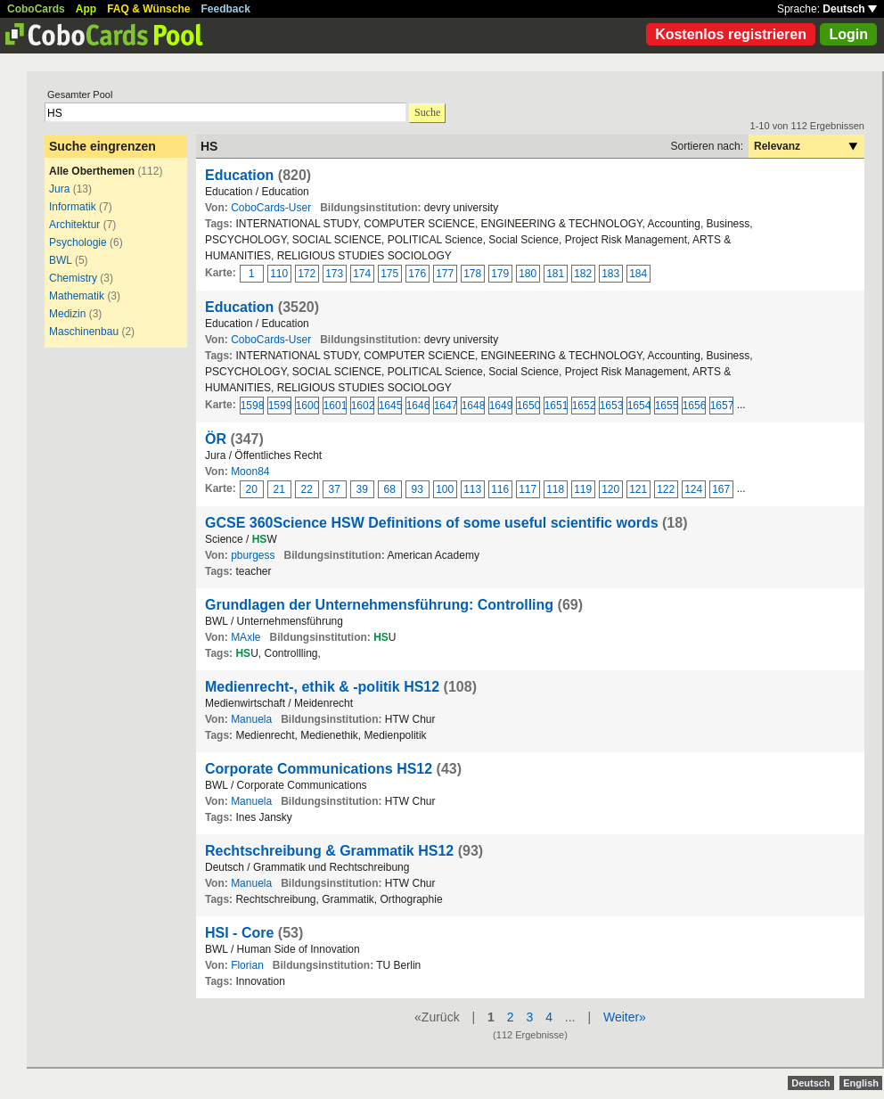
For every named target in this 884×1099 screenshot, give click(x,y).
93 (417, 489)
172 (306, 273)
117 (527, 489)
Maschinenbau (84, 331)
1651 (556, 405)
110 (279, 273)
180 (527, 273)
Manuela (251, 719)
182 (583, 273)
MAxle (245, 637)
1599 (279, 405)
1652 (583, 405)
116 (500, 489)
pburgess (252, 555)
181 (555, 273)
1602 (362, 405)
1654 (639, 405)
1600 (307, 405)
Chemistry (73, 278)
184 (638, 273)
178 (472, 273)
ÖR (215, 439)
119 (583, 489)
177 (445, 273)
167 (721, 489)
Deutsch (850, 9)
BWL (60, 260)
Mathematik (76, 296)
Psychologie (78, 242)
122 (666, 489)
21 (279, 489)
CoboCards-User (271, 207)
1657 (721, 405)
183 (610, 273)
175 (389, 273)
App (86, 9)
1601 (335, 405)
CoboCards (36, 9)
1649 (500, 405)
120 (610, 489)
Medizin (67, 314)
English (861, 1083)
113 (472, 489)
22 (307, 489)
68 (390, 489)
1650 (528, 405)
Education (239, 175)
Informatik (72, 207)
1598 (252, 405)
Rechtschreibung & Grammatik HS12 (329, 850)
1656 (694, 405)
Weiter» (624, 1017)
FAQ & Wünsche (148, 9)
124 (693, 489)
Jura (59, 189)
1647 (445, 405)
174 (362, 273)
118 (555, 489)
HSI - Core (239, 932)
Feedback (225, 9)
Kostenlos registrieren (730, 34)
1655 (666, 405)
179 (500, 273)
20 (252, 489)
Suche (427, 112)
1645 (390, 405)
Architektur (74, 224)
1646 (418, 405)
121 (638, 489)
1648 (473, 405)
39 (362, 489)
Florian (247, 965)
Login (848, 34)
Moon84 (250, 471)
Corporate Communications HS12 (318, 768)
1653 (611, 405)
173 (334, 273)
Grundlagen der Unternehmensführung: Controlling (379, 604)
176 (417, 273)
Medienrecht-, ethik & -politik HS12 (322, 686)
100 (445, 489)
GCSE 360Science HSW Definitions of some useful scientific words (432, 522)
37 (334, 489)
